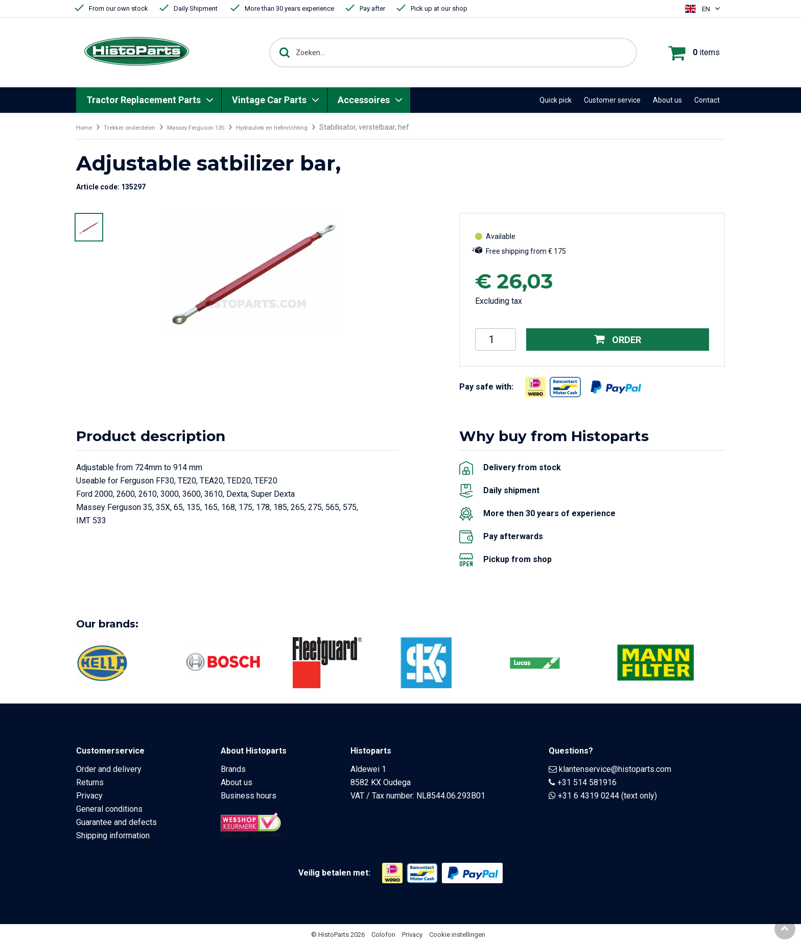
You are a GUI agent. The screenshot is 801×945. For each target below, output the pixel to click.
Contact (707, 100)
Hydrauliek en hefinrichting (306, 127)
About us (667, 100)
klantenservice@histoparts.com (615, 769)
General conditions (109, 809)
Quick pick (555, 100)
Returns (90, 782)
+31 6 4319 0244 (588, 796)
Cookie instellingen (457, 934)
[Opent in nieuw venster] (535, 387)
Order (618, 339)
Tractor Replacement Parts (143, 99)
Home (86, 127)
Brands (233, 769)
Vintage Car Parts (269, 99)
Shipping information (113, 835)
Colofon (383, 934)
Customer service (612, 100)
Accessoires (364, 99)
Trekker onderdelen (138, 127)
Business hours (248, 796)
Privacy (89, 796)
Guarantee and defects (116, 822)
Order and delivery (109, 769)
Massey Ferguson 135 (217, 127)
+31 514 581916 (587, 782)
